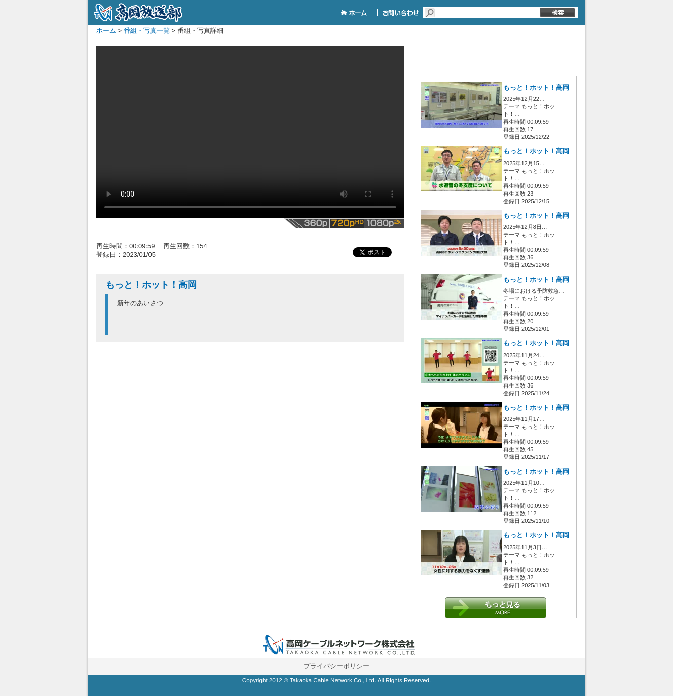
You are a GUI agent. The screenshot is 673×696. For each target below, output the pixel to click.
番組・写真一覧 (147, 30)
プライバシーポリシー (336, 666)
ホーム (106, 30)
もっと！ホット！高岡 (536, 87)
